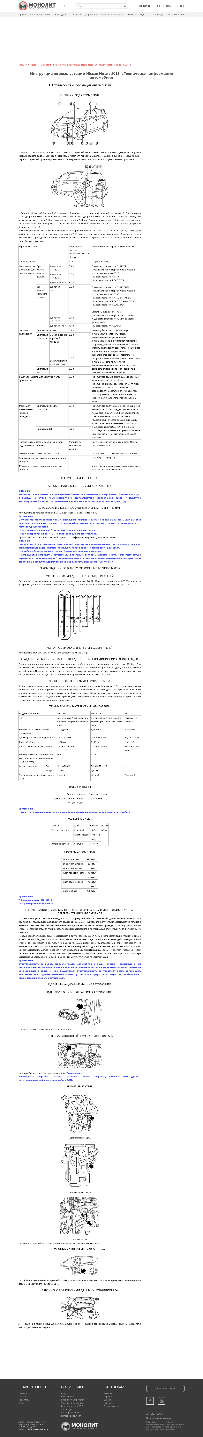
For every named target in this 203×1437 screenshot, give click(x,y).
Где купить (164, 5)
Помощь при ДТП (137, 14)
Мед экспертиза (176, 14)
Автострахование (70, 1412)
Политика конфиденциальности (159, 1418)
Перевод (108, 1396)
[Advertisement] (101, 41)
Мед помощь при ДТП (72, 1406)
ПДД (63, 1393)
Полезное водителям (71, 1415)
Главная (22, 1393)
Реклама (108, 1393)
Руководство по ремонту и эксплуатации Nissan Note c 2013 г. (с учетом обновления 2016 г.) (86, 64)
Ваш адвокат (62, 14)
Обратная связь (165, 1388)
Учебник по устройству (85, 14)
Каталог (22, 64)
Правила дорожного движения (34, 14)
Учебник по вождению (112, 14)
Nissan (33, 64)
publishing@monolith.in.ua (36, 1429)
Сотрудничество (112, 1406)
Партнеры (109, 1403)
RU (64, 6)
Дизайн (107, 1399)
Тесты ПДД (157, 14)
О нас (181, 5)
